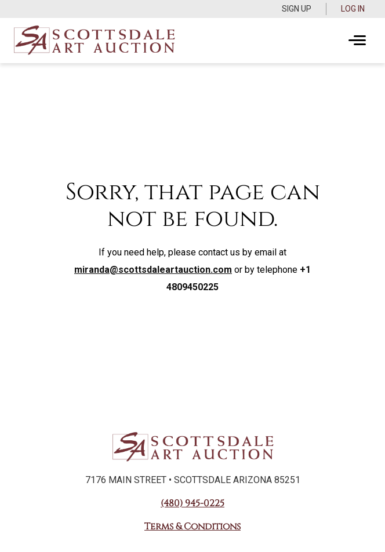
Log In (353, 8)
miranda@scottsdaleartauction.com (153, 269)
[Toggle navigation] (357, 40)
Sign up (296, 8)
